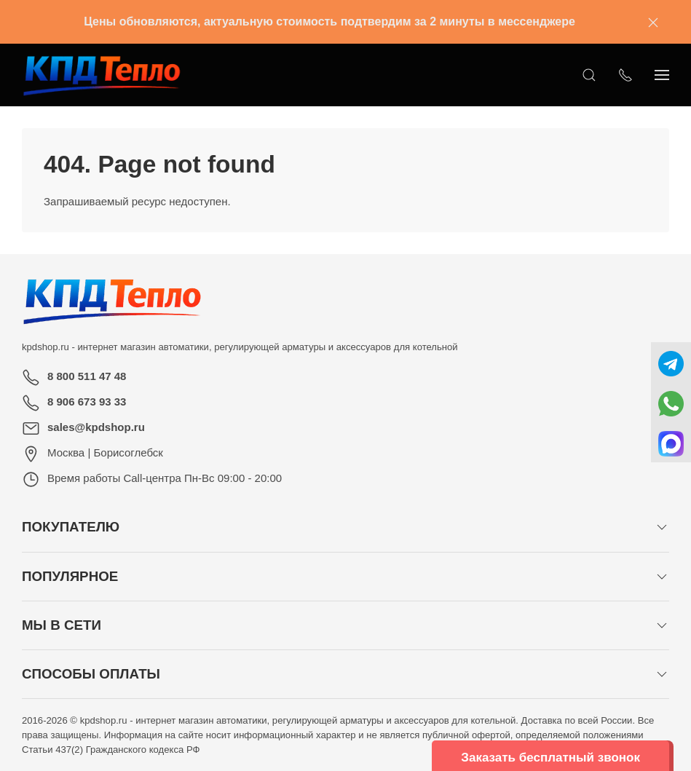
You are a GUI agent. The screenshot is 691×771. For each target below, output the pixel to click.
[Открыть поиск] (589, 75)
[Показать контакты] (625, 75)
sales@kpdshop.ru (96, 427)
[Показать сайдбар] (662, 75)
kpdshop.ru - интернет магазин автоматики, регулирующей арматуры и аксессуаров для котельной (240, 346)
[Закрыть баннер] (653, 22)
